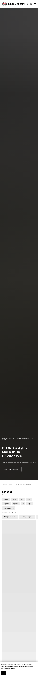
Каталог (11, 484)
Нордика (6, 504)
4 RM (28, 499)
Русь (22, 499)
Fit (23, 504)
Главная (4, 484)
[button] (24, 4)
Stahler (14, 499)
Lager (29, 504)
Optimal (15, 504)
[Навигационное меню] (35, 4)
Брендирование (9, 508)
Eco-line (6, 499)
